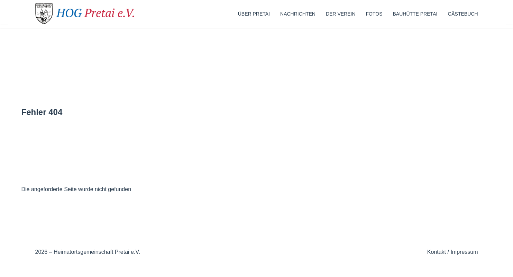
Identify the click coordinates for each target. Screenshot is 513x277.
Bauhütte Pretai (415, 14)
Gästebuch (463, 14)
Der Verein (341, 14)
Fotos (374, 14)
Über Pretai (254, 14)
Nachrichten (297, 14)
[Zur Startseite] (87, 14)
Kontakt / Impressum (452, 252)
